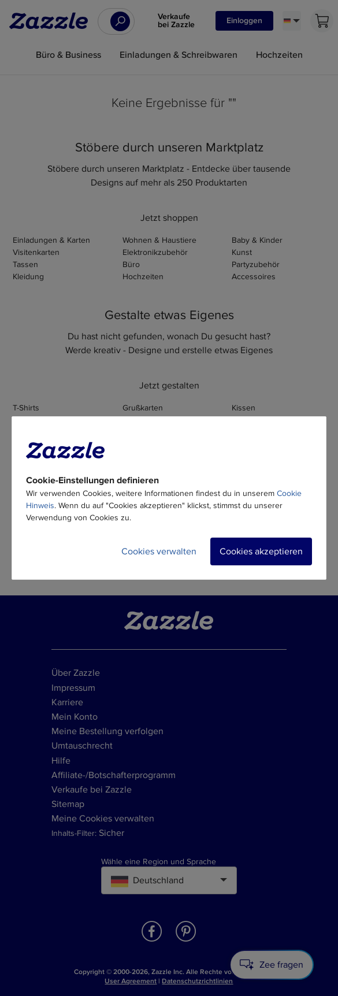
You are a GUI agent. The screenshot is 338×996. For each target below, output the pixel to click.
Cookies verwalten (158, 551)
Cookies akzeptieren (261, 551)
